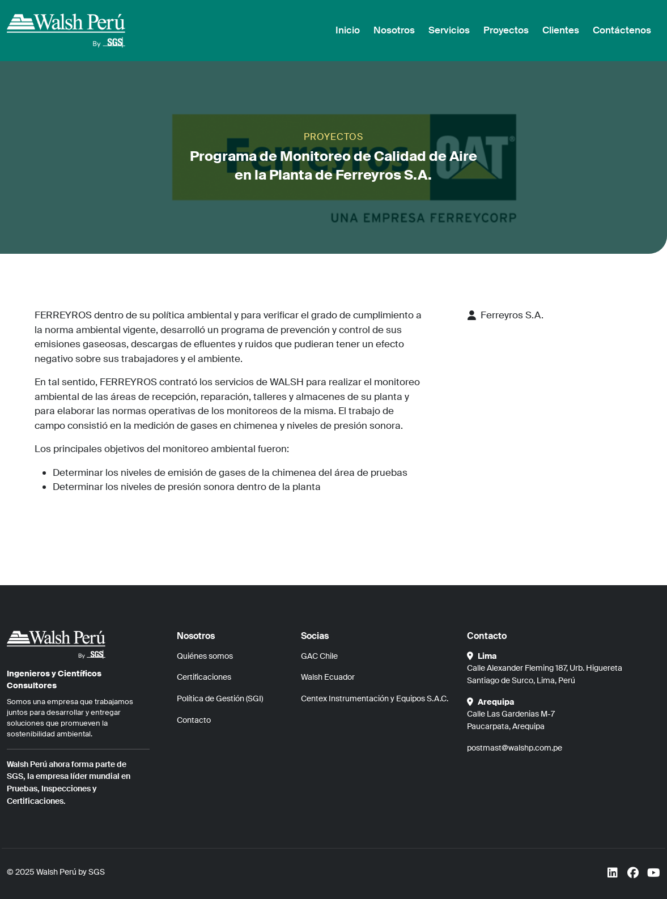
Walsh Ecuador (328, 677)
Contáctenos (622, 30)
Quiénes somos (205, 656)
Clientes (560, 30)
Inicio (347, 30)
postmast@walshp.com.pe (514, 748)
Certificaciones (204, 677)
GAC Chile (319, 656)
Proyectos (506, 30)
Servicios (449, 30)
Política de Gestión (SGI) (220, 698)
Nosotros (394, 30)
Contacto (194, 720)
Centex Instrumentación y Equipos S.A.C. (374, 698)
